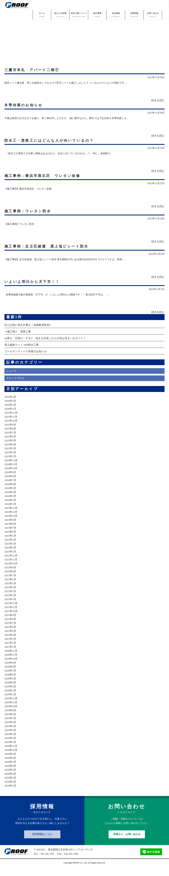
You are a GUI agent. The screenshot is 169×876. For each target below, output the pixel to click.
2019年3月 (10, 742)
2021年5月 (10, 639)
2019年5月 (10, 734)
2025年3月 (10, 456)
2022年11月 (10, 567)
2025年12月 (11, 420)
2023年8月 (10, 531)
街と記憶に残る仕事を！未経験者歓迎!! (27, 333)
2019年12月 (11, 706)
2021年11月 (10, 615)
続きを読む (158, 93)
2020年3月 (10, 694)
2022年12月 (11, 563)
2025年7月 (10, 440)
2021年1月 (10, 654)
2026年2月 (10, 412)
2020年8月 (10, 674)
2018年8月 (10, 766)
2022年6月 (10, 587)
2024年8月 (10, 484)
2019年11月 (10, 710)
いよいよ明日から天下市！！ (33, 287)
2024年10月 (11, 476)
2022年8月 (10, 579)
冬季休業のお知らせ (24, 98)
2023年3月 (10, 551)
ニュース (11, 379)
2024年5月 (10, 496)
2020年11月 (10, 662)
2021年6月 (10, 635)
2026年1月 (10, 416)
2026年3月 (10, 408)
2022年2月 (10, 603)
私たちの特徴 (60, 5)
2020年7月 (10, 678)
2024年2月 (10, 508)
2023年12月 (11, 516)
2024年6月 (10, 492)
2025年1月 (10, 464)
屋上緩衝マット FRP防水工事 (21, 352)
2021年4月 (10, 643)
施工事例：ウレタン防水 (29, 211)
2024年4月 (10, 500)
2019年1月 (10, 750)
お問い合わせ (152, 5)
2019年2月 (10, 746)
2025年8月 (10, 436)
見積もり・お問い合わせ (126, 842)
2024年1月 (10, 512)
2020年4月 (10, 690)
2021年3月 (10, 647)
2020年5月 (10, 686)
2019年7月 (10, 726)
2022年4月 (10, 595)
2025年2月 (10, 460)
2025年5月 (10, 448)
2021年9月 (10, 623)
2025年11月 (10, 424)
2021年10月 (11, 619)
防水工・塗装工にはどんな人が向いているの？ (52, 136)
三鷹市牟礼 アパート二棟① (33, 60)
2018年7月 (10, 770)
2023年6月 (10, 539)
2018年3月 (10, 785)
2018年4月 (10, 781)
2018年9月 (10, 762)
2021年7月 (10, 631)
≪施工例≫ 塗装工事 (17, 339)
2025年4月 (10, 452)
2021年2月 (10, 651)
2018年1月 (10, 793)
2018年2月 (10, 789)
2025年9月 (10, 432)
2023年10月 (11, 524)
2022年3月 (10, 599)
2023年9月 (10, 528)
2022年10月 (11, 571)
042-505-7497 (48, 862)
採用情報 (134, 5)
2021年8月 (10, 627)
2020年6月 (10, 682)
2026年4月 (10, 405)
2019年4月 (10, 738)
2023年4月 (10, 547)
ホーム (42, 5)
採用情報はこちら (42, 842)
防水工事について (78, 5)
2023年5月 (10, 543)
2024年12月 (11, 468)
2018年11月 (10, 754)
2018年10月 (11, 758)
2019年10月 (11, 714)
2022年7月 (10, 583)
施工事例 (97, 5)
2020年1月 (10, 702)
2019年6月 (10, 730)
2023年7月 (10, 535)
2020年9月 (10, 670)
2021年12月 (11, 611)
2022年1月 (10, 607)
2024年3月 (10, 504)
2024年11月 (10, 472)
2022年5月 (10, 591)
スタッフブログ (15, 386)
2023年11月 (10, 520)
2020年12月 (11, 658)
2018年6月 (10, 774)
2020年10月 (11, 666)
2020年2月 (10, 698)
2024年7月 (10, 488)
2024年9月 (10, 480)
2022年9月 (10, 575)
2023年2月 (10, 555)
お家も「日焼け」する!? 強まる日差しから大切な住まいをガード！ (45, 346)
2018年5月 (10, 777)
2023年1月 (10, 559)
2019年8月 (10, 722)
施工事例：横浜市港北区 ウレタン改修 (44, 173)
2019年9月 (10, 718)
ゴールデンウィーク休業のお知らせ (25, 359)
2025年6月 (10, 444)
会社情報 (115, 5)
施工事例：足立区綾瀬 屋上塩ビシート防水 (49, 249)
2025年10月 (11, 428)
